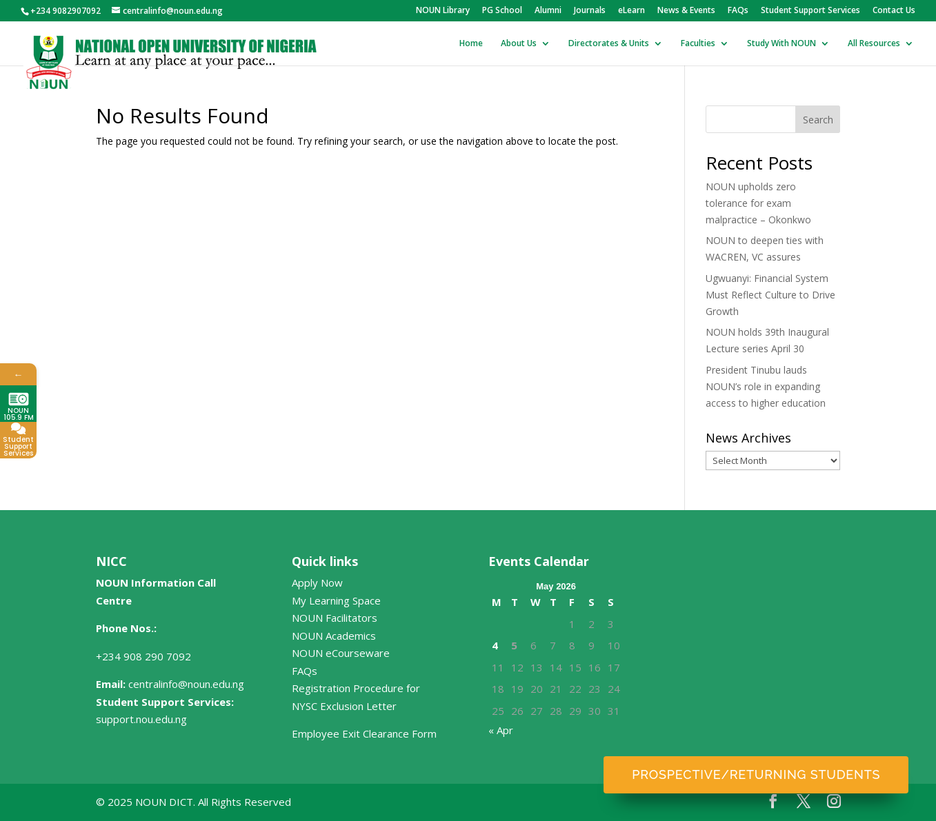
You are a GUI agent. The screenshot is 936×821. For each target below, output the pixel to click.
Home (471, 44)
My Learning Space (336, 600)
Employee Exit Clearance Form (364, 733)
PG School (502, 11)
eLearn (631, 11)
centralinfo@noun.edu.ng (186, 684)
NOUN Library (443, 11)
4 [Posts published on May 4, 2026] (495, 645)
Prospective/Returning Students (756, 774)
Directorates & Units (608, 44)
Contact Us (894, 11)
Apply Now (317, 582)
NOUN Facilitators (334, 618)
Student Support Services (810, 11)
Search (818, 119)
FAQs (738, 11)
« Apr (500, 730)
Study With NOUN (781, 44)
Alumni (548, 11)
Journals (590, 11)
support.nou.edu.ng (141, 719)
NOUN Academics (334, 635)
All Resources (874, 44)
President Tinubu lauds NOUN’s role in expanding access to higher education (766, 386)
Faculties (698, 44)
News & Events (686, 11)
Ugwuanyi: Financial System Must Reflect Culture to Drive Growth (770, 295)
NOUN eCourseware (341, 653)
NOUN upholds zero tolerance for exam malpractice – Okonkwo (758, 203)
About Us (519, 44)
